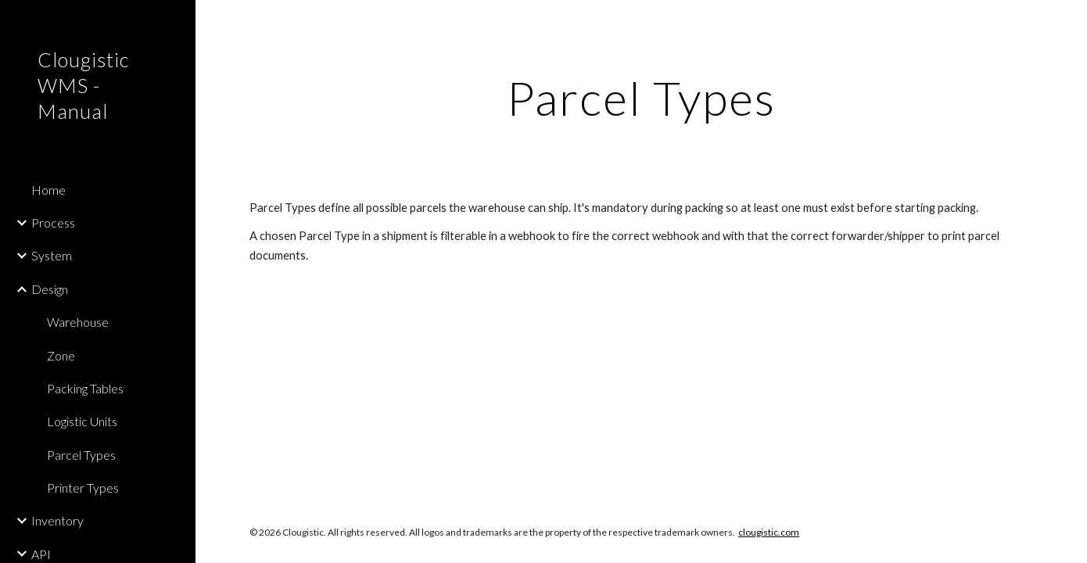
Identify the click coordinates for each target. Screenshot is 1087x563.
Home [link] (48, 189)
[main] (641, 98)
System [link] (51, 255)
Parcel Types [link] (81, 454)
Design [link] (49, 289)
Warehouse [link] (78, 321)
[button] (1068, 22)
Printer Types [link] (83, 487)
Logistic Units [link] (82, 421)
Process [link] (53, 222)
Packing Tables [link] (85, 388)
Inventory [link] (57, 520)
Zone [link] (61, 355)
